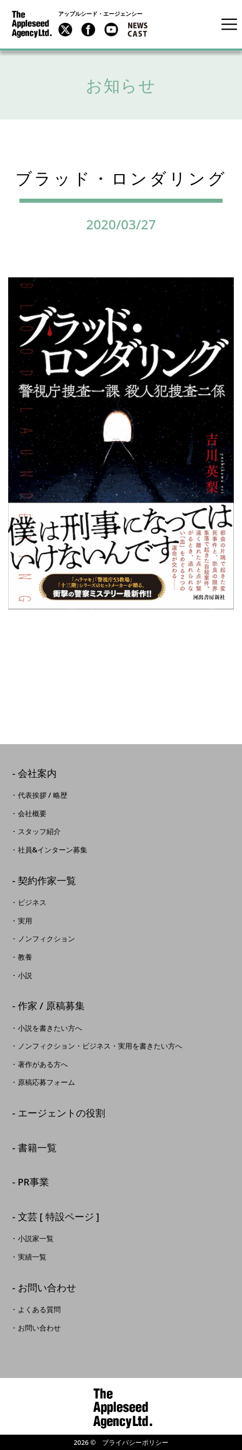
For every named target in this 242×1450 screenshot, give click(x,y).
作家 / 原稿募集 (51, 1006)
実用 (25, 920)
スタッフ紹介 (39, 831)
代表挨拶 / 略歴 (42, 795)
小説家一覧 (36, 1238)
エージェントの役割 (61, 1113)
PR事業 (33, 1182)
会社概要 (32, 813)
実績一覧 (32, 1257)
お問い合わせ (47, 1288)
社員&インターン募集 (53, 849)
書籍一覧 (37, 1148)
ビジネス (32, 902)
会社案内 (37, 774)
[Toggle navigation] (229, 24)
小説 (25, 975)
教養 (25, 957)
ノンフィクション (46, 938)
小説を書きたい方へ (50, 1028)
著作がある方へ (43, 1064)
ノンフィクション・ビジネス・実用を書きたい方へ (100, 1046)
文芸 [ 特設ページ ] (59, 1217)
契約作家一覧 (47, 881)
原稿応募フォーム (46, 1082)
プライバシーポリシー (135, 1442)
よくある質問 (39, 1309)
